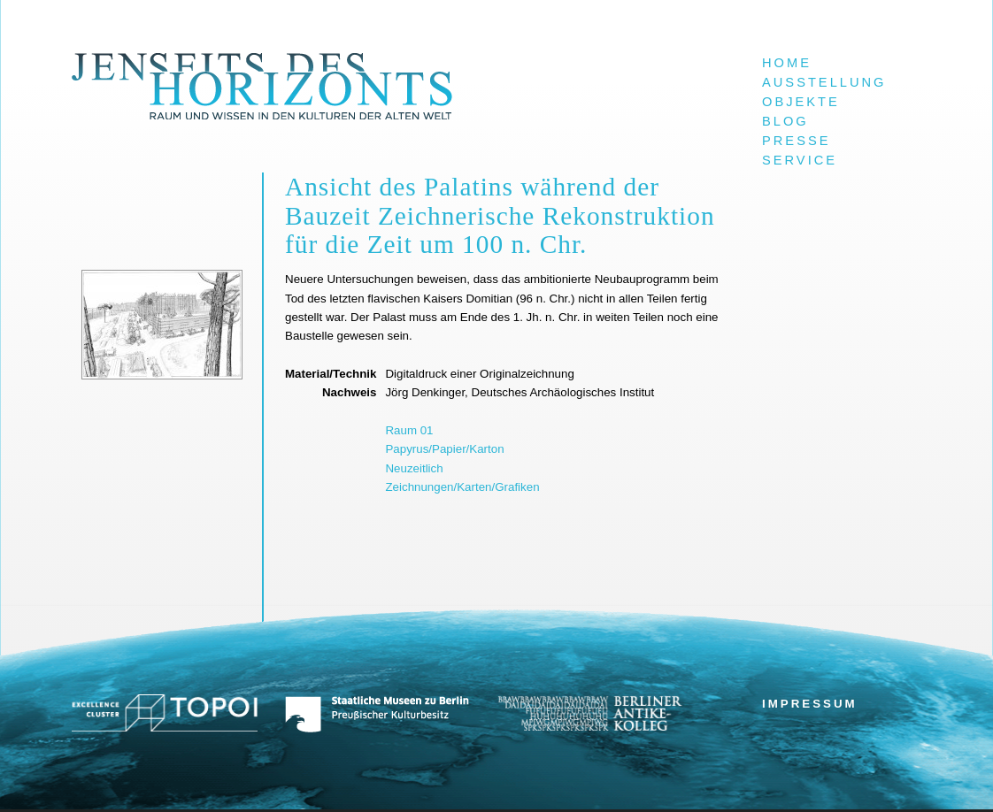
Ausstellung (824, 82)
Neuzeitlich (414, 468)
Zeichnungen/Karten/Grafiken (462, 487)
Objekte (801, 102)
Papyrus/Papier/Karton (444, 449)
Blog (785, 121)
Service (799, 160)
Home (787, 63)
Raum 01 (409, 430)
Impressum (810, 703)
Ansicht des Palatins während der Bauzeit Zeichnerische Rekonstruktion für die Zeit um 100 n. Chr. (500, 215)
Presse (796, 141)
